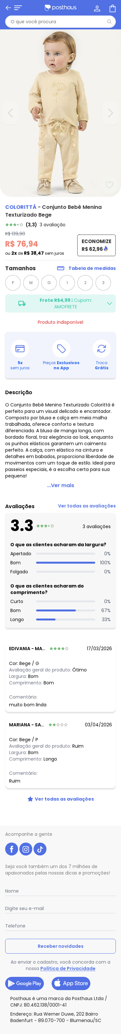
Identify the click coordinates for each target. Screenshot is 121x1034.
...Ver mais (60, 485)
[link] (60, 224)
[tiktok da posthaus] (40, 849)
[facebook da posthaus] (11, 849)
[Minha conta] (96, 8)
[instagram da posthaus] (25, 849)
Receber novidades (61, 946)
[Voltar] (8, 8)
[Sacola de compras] (112, 8)
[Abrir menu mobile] (18, 8)
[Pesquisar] (109, 22)
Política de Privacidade (68, 968)
